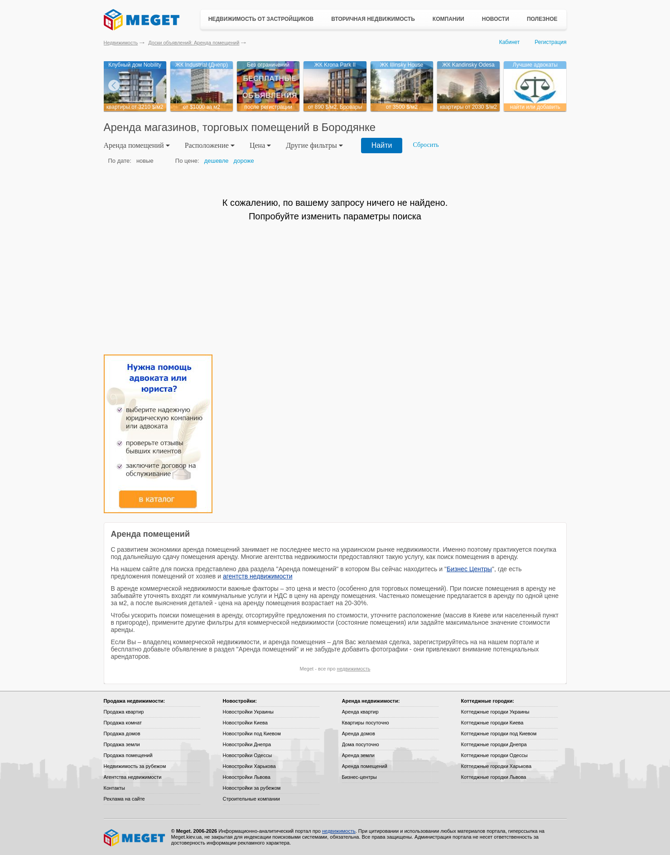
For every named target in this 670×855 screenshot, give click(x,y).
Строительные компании (251, 799)
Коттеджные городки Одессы (494, 755)
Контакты (114, 788)
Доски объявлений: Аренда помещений (193, 42)
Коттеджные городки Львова (493, 777)
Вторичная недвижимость (373, 19)
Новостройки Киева (245, 722)
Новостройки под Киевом (252, 733)
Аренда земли (358, 755)
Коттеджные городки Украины (495, 711)
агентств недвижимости (258, 576)
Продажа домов (122, 733)
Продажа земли (122, 744)
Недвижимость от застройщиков (261, 19)
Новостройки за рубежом (252, 788)
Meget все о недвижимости (135, 837)
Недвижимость (121, 42)
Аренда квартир (360, 711)
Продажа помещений (128, 755)
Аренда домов (358, 733)
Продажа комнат (123, 722)
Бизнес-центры (359, 777)
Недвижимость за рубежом (135, 766)
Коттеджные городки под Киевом (499, 733)
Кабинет (509, 42)
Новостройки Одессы (247, 755)
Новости (495, 19)
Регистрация (550, 42)
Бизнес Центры (469, 569)
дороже (244, 160)
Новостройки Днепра (247, 744)
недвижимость (354, 668)
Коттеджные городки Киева (492, 722)
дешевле (216, 160)
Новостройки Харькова (249, 766)
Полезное (542, 19)
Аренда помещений (364, 766)
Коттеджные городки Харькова (496, 766)
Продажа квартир (124, 711)
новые (145, 160)
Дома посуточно (360, 744)
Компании (448, 19)
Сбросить (426, 144)
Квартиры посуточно (365, 722)
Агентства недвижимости (133, 777)
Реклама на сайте (124, 799)
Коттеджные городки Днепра (494, 744)
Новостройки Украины (248, 711)
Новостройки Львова (246, 777)
